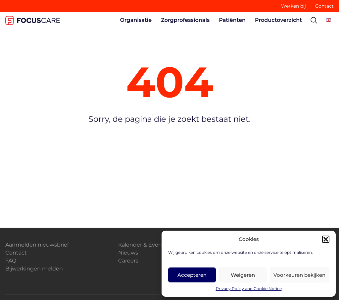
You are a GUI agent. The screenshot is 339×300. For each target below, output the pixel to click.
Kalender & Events (142, 245)
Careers (128, 261)
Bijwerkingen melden (34, 268)
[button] (325, 239)
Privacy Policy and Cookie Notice (249, 288)
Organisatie (136, 20)
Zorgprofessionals (185, 20)
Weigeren (243, 275)
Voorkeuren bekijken (299, 275)
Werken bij (293, 6)
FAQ (10, 261)
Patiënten (232, 20)
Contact (324, 6)
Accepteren (192, 275)
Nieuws (128, 253)
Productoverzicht (278, 20)
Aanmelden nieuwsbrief (37, 245)
